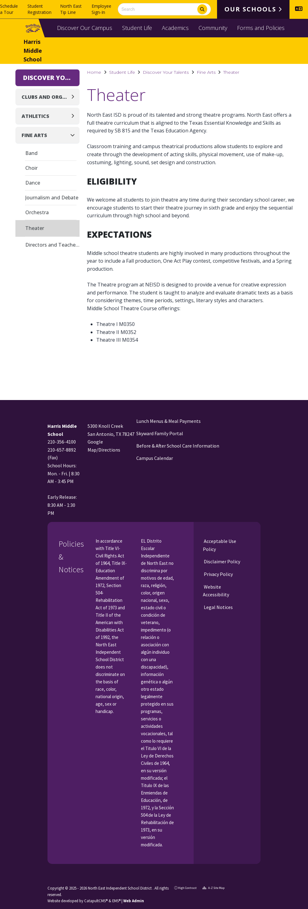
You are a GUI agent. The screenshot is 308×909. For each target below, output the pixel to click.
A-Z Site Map (213, 888)
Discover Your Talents (166, 72)
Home (94, 72)
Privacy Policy (218, 574)
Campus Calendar (154, 458)
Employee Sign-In (101, 9)
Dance (32, 182)
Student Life (137, 27)
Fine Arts (206, 72)
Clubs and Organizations (46, 97)
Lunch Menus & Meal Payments (168, 421)
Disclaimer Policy (221, 561)
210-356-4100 (61, 442)
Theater (231, 72)
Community (213, 27)
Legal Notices (218, 607)
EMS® (116, 900)
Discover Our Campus (84, 27)
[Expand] (74, 97)
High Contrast (187, 888)
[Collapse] (74, 135)
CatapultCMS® (96, 900)
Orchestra (37, 212)
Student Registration (39, 9)
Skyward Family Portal (159, 433)
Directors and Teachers (52, 244)
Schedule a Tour (9, 9)
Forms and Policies (261, 27)
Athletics (35, 116)
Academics (175, 27)
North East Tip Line (71, 9)
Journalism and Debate (51, 197)
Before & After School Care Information (177, 446)
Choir (31, 168)
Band (31, 153)
